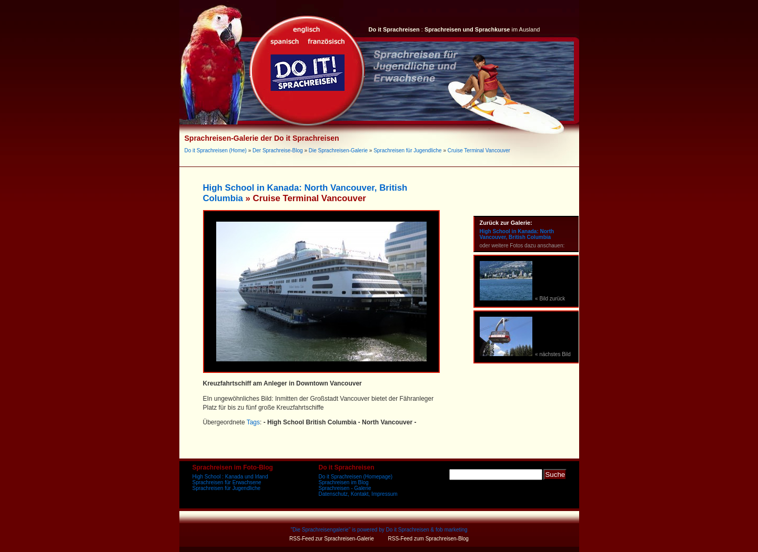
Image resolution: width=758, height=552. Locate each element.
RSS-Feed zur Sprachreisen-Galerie (331, 538)
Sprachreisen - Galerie (345, 488)
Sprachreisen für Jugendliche (407, 150)
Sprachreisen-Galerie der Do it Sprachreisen (262, 138)
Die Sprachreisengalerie (320, 530)
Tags (253, 422)
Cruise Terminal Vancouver (479, 150)
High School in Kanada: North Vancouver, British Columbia (517, 234)
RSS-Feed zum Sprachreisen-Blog (428, 538)
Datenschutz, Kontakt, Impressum (358, 494)
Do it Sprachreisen (407, 530)
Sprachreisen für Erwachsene (227, 482)
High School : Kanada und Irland (230, 477)
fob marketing (452, 530)
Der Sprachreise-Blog (277, 150)
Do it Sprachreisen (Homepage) (356, 477)
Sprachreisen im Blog (344, 482)
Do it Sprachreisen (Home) (216, 150)
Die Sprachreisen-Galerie (338, 150)
